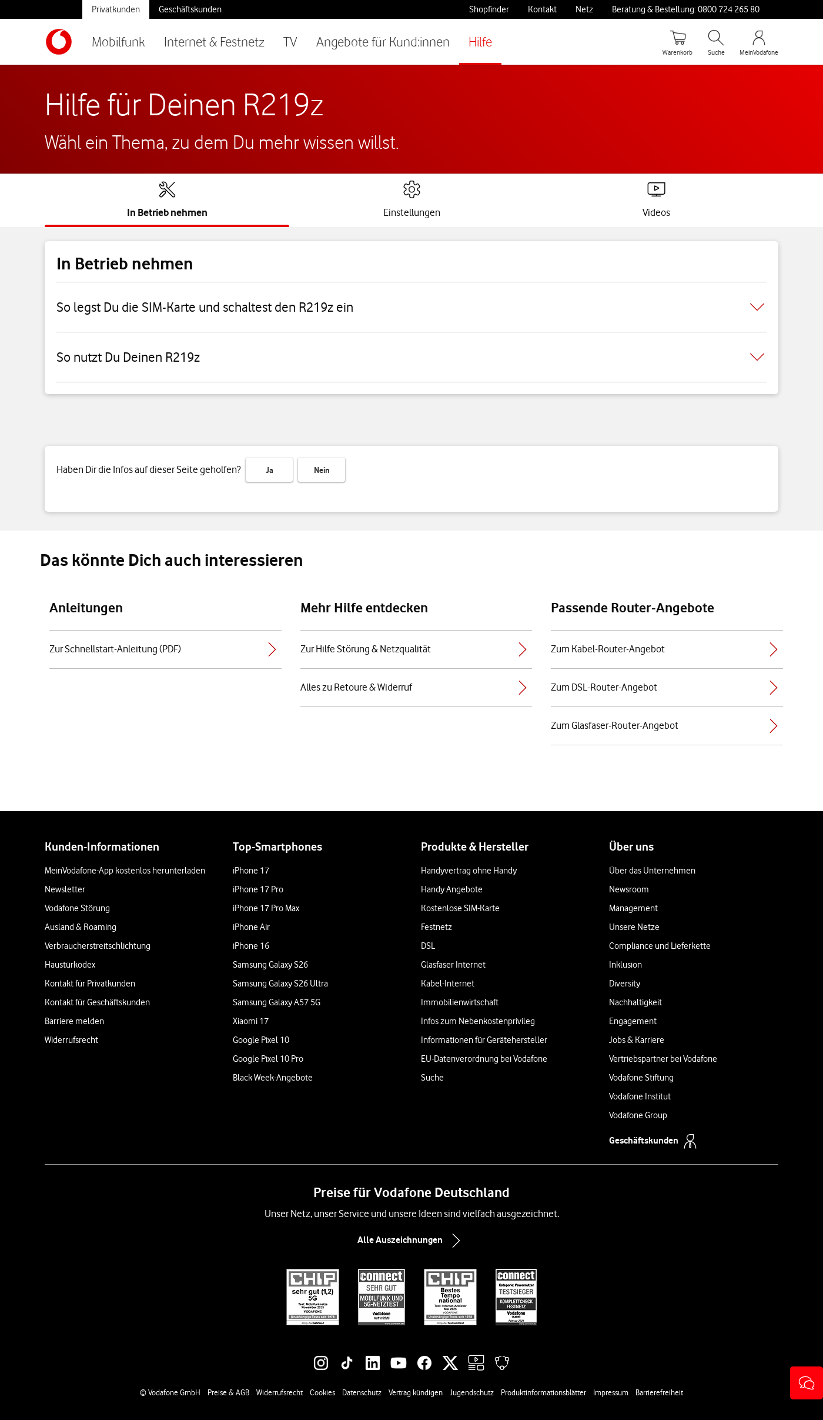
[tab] (167, 199)
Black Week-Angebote (273, 1077)
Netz (584, 9)
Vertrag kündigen (416, 1392)
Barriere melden (74, 1021)
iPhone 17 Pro (258, 889)
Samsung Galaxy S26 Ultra (280, 983)
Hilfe (480, 41)
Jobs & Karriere (636, 1040)
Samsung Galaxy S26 (270, 964)
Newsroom (629, 889)
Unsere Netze (634, 927)
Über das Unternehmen (652, 870)
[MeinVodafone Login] (758, 42)
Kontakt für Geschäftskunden (97, 1002)
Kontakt (542, 9)
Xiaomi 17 (251, 1021)
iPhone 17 (251, 870)
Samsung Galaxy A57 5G (276, 1002)
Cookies (322, 1392)
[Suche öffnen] (716, 42)
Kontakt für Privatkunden (90, 983)
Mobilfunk (118, 41)
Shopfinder (489, 9)
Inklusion (625, 964)
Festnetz (436, 927)
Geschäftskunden (190, 9)
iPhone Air (251, 927)
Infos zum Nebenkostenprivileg (478, 1021)
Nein (322, 470)
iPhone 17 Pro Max (266, 908)
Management (633, 908)
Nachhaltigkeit (635, 1002)
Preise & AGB (228, 1392)
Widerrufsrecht (71, 1040)
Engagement (633, 1021)
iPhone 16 (251, 946)
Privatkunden (116, 9)
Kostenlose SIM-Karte (460, 908)
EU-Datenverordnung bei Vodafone (484, 1059)
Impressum (610, 1392)
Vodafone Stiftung (641, 1077)
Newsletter (65, 889)
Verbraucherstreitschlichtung (97, 946)
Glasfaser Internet (453, 964)
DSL (428, 946)
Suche (432, 1077)
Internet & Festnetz (214, 41)
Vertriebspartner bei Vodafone (663, 1059)
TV (290, 41)
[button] (806, 1382)
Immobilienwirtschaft (460, 1002)
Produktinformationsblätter (543, 1392)
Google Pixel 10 (261, 1040)
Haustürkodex (70, 964)
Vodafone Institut (640, 1096)
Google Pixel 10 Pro (268, 1059)
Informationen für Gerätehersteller (484, 1040)
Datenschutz (362, 1392)
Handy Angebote (452, 889)
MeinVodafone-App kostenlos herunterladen (125, 870)
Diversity (624, 983)
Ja (269, 470)
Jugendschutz (472, 1392)
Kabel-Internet (447, 983)
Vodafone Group (638, 1115)
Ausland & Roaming (80, 927)
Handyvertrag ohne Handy (469, 870)
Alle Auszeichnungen (411, 1240)
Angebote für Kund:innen (383, 41)
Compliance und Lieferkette (660, 946)
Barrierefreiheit (659, 1392)
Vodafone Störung (77, 908)
